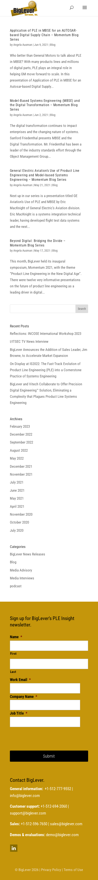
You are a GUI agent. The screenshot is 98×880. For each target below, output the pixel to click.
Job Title (18, 713)
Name (16, 637)
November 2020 (21, 514)
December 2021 (21, 466)
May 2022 (17, 458)
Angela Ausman (22, 44)
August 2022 (19, 450)
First (13, 654)
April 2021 (17, 506)
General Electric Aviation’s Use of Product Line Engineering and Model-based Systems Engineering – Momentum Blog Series (45, 175)
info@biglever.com (25, 795)
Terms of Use (73, 870)
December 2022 (21, 434)
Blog (52, 44)
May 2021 (17, 498)
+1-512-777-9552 (58, 789)
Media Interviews (22, 578)
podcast (15, 586)
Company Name (23, 696)
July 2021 (16, 482)
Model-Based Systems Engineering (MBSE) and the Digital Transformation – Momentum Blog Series (45, 105)
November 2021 (21, 474)
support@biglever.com (28, 813)
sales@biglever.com (66, 824)
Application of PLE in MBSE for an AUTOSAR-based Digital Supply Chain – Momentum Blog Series (44, 35)
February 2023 (20, 426)
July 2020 (16, 530)
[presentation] (42, 735)
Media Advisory (21, 570)
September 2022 (21, 442)
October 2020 (19, 522)
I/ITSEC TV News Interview (29, 341)
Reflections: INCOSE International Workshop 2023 (45, 333)
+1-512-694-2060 (54, 806)
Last (13, 672)
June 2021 (17, 490)
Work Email (20, 679)
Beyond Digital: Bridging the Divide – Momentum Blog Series (38, 243)
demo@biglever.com (62, 835)
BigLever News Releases (27, 554)
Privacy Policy (51, 870)
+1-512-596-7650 (34, 824)
